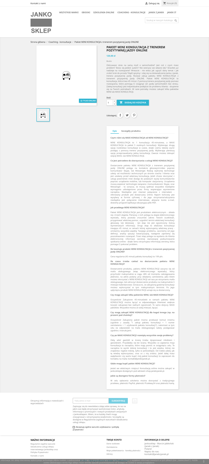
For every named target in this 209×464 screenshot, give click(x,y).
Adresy (109, 454)
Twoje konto (114, 439)
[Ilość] (109, 103)
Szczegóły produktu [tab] (131, 131)
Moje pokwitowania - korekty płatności (123, 450)
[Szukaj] (161, 20)
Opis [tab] (114, 131)
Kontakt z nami (38, 3)
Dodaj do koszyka (133, 102)
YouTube (134, 401)
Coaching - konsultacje (131, 12)
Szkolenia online (103, 12)
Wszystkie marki (69, 12)
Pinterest (134, 115)
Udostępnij (120, 115)
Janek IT (171, 12)
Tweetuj (127, 115)
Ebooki (86, 12)
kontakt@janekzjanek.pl (156, 454)
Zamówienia (111, 447)
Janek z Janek (156, 12)
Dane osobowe (113, 443)
